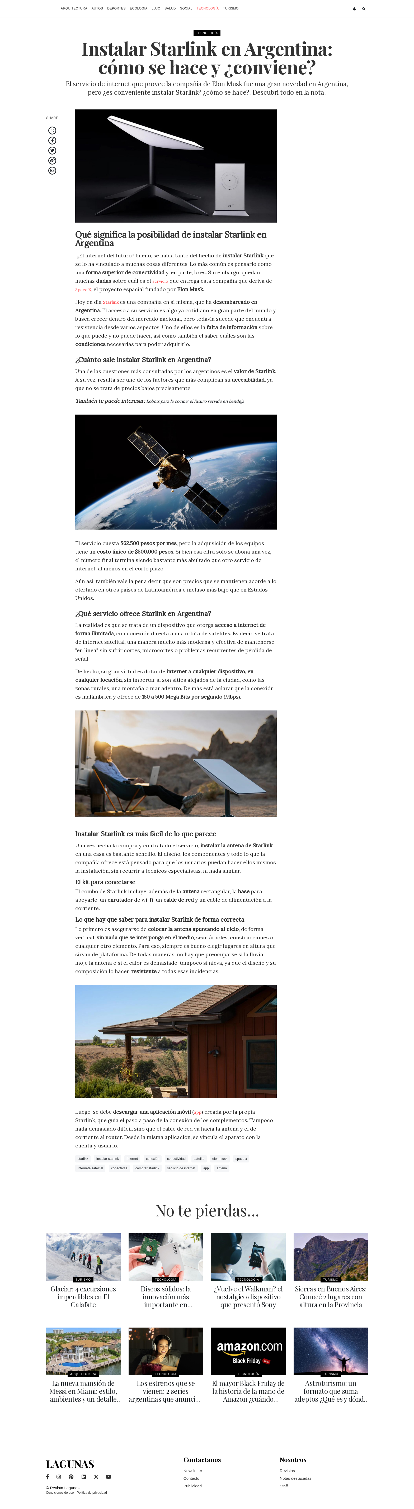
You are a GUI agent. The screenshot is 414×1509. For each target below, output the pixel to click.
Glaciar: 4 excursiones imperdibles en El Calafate (83, 1292)
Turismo (231, 8)
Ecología (139, 8)
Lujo (156, 8)
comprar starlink (147, 1168)
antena (222, 1168)
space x (241, 1159)
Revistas (287, 1467)
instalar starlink (107, 1159)
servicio (162, 280)
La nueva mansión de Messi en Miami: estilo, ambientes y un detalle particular (83, 1392)
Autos (97, 8)
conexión (152, 1159)
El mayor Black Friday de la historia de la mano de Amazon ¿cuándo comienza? (248, 1392)
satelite (199, 1159)
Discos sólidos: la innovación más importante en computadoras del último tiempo (165, 1303)
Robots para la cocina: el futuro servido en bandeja (208, 400)
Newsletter (193, 1467)
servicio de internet (181, 1168)
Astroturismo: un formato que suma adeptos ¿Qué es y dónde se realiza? (330, 1388)
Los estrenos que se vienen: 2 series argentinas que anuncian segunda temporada (166, 1392)
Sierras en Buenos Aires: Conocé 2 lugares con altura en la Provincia (330, 1296)
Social (186, 8)
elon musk (219, 1159)
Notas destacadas (295, 1475)
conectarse (119, 1168)
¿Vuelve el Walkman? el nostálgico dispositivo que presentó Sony (248, 1296)
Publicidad (193, 1483)
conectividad (176, 1159)
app (198, 1111)
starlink (83, 1159)
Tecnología (208, 8)
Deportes (116, 8)
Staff (284, 1483)
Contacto (191, 1475)
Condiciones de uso (60, 1489)
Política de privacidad (92, 1489)
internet (132, 1159)
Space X (85, 289)
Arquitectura (74, 8)
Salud (170, 8)
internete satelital (90, 1168)
